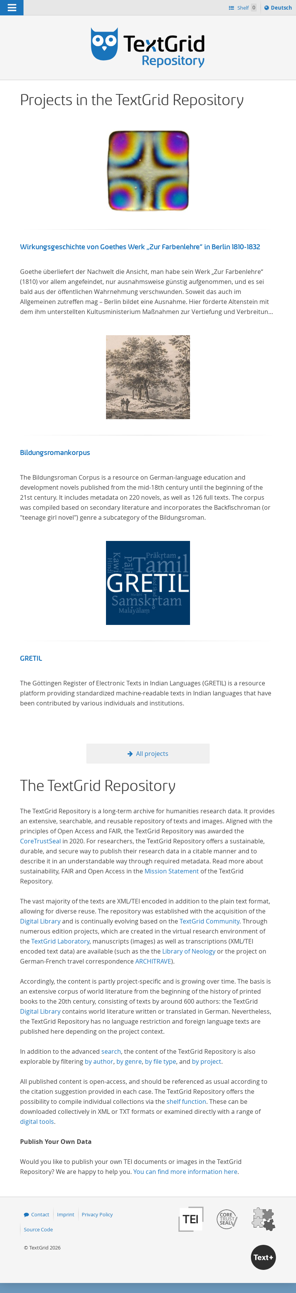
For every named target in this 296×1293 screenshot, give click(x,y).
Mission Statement (172, 871)
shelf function (186, 1101)
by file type (160, 1061)
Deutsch (282, 8)
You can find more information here (185, 1171)
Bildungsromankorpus (55, 452)
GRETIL (31, 658)
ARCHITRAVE (153, 961)
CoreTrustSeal (40, 841)
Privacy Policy (97, 1214)
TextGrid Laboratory (60, 941)
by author (99, 1061)
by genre (129, 1061)
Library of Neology (188, 951)
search (111, 1051)
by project (206, 1061)
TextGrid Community (209, 921)
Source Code (38, 1229)
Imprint (65, 1214)
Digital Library (40, 921)
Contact (40, 1214)
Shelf (246, 7)
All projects (152, 753)
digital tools (37, 1121)
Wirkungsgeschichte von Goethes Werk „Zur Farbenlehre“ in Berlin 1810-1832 (140, 247)
